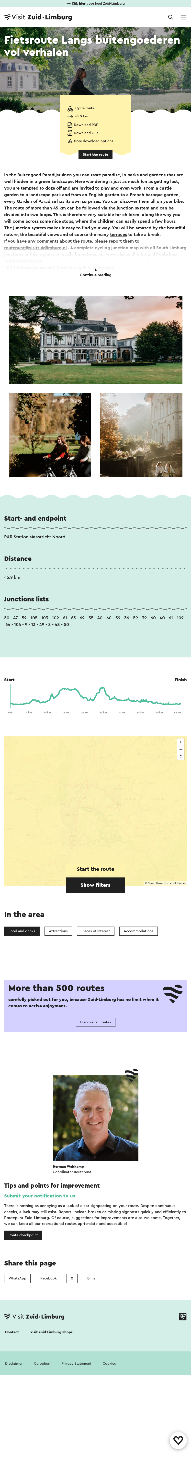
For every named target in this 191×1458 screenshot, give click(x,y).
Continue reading (96, 272)
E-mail (92, 1278)
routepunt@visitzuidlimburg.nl (35, 248)
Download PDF (86, 125)
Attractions (58, 931)
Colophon (42, 1363)
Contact (12, 1332)
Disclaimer (13, 1363)
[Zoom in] (180, 742)
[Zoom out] (180, 749)
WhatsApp (17, 1278)
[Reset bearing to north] (180, 756)
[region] (95, 811)
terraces (118, 234)
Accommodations (138, 931)
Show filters (95, 885)
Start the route (95, 154)
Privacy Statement (76, 1363)
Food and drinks (22, 931)
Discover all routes (95, 1022)
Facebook (48, 1278)
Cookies (109, 1363)
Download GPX (86, 133)
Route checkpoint (23, 1235)
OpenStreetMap (158, 883)
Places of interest (95, 931)
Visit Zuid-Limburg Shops (51, 1332)
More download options (93, 141)
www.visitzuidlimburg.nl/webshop (141, 254)
